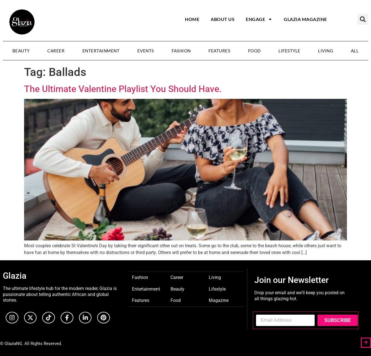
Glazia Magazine (305, 19)
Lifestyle (289, 50)
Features (219, 50)
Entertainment (101, 50)
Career (56, 50)
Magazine (219, 300)
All (355, 50)
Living (325, 50)
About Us (222, 19)
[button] (362, 19)
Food (254, 50)
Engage (259, 19)
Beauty (21, 50)
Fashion (181, 50)
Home (192, 19)
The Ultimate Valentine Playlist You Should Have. (123, 89)
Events (145, 50)
